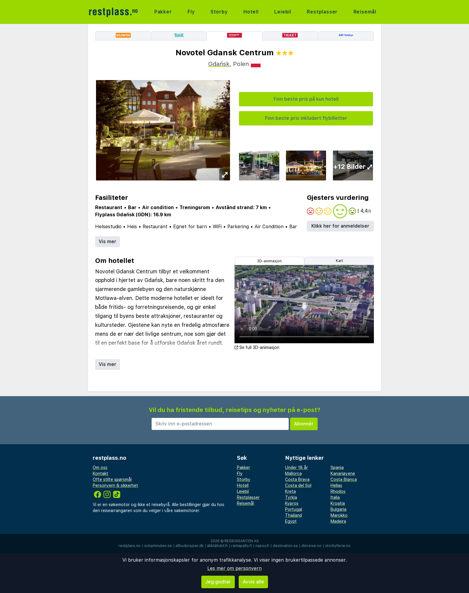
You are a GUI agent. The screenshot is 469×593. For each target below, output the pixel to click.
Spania (337, 467)
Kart (339, 261)
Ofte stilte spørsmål (112, 479)
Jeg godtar (218, 582)
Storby (219, 12)
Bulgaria (338, 509)
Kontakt (100, 473)
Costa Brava (297, 479)
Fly (191, 12)
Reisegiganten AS (241, 541)
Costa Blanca (344, 479)
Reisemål (365, 12)
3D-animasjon (269, 261)
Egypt (291, 521)
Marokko (339, 515)
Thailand (293, 515)
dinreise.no (312, 546)
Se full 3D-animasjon (256, 347)
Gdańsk (218, 64)
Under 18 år (296, 467)
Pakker (163, 12)
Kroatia (338, 503)
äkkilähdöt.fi (217, 546)
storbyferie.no (338, 546)
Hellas (336, 485)
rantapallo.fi (241, 546)
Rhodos (338, 491)
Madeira (338, 521)
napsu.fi (262, 546)
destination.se (285, 546)
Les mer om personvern (234, 568)
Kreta (290, 491)
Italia (335, 497)
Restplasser (322, 12)
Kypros (292, 503)
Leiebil (282, 12)
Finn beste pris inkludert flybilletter (306, 118)
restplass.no (129, 546)
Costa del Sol (298, 485)
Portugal (293, 509)
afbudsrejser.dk (189, 546)
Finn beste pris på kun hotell (306, 99)
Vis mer (107, 241)
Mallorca (293, 473)
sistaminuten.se (158, 546)
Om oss (100, 467)
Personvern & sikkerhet (115, 485)
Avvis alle (253, 582)
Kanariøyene (343, 473)
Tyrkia (291, 497)
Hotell (251, 12)
